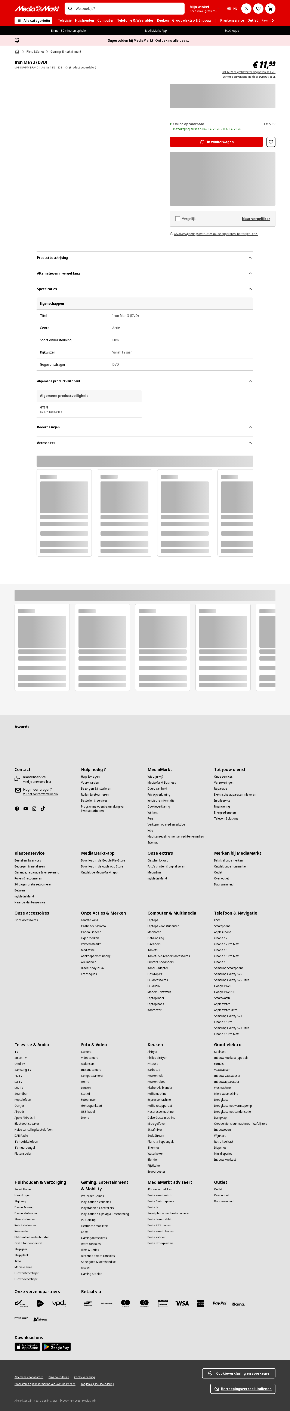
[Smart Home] (23, 1189)
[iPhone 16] (220, 950)
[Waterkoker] (155, 1153)
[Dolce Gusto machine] (161, 1117)
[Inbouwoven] (222, 1129)
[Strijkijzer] (21, 1249)
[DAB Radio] (21, 1135)
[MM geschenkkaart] (163, 1303)
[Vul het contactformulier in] (40, 794)
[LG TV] (18, 1082)
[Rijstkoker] (154, 1165)
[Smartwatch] (222, 998)
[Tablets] (153, 950)
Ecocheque (232, 30)
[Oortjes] (20, 1106)
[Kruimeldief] (22, 1231)
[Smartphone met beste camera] (168, 1213)
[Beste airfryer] (157, 1237)
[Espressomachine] (159, 1100)
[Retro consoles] (91, 1244)
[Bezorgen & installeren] (96, 788)
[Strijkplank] (22, 1255)
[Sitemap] (153, 842)
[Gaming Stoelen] (91, 1274)
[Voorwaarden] (90, 782)
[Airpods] (20, 1111)
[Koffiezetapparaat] (160, 1106)
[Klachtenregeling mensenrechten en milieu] (176, 836)
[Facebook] (19, 808)
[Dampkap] (220, 1117)
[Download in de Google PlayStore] (103, 860)
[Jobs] (150, 830)
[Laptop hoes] (156, 1004)
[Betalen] (20, 890)
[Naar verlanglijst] (258, 8)
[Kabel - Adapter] (158, 968)
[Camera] (86, 1052)
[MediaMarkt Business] (162, 782)
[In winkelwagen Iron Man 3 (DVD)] (216, 142)
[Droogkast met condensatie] (232, 1111)
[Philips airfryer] (157, 1058)
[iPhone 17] (220, 938)
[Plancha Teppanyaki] (161, 1141)
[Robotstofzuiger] (25, 1225)
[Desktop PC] (155, 974)
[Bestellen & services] (94, 800)
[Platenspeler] (23, 1153)
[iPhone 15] (220, 962)
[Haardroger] (22, 1195)
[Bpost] (21, 1303)
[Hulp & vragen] (90, 776)
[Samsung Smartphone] (229, 968)
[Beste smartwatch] (160, 1195)
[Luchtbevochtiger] (26, 1279)
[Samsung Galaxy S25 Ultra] (231, 980)
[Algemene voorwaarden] (29, 1377)
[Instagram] (36, 808)
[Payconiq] (107, 1303)
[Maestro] (125, 1303)
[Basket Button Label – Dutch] (270, 8)
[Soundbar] (21, 1094)
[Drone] (85, 1117)
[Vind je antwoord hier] (37, 782)
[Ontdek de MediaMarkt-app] (99, 872)
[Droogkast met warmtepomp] (233, 1106)
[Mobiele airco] (23, 1267)
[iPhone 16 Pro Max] (226, 956)
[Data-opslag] (156, 938)
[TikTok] (44, 808)
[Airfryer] (152, 1052)
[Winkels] (153, 812)
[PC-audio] (154, 986)
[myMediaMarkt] (24, 896)
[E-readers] (154, 944)
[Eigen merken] (90, 938)
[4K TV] (18, 1076)
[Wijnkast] (220, 1135)
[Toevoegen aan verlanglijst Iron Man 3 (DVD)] (270, 142)
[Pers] (151, 818)
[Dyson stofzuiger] (26, 1213)
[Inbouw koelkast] (225, 1159)
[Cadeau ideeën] (91, 932)
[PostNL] (40, 1303)
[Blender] (153, 1159)
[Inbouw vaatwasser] (227, 1076)
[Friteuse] (153, 1064)
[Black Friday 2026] (92, 968)
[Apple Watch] (222, 1004)
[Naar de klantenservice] (30, 902)
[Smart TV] (21, 1058)
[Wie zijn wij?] (156, 776)
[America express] (201, 1303)
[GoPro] (85, 1082)
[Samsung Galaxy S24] (228, 1016)
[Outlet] (218, 872)
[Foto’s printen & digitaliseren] (166, 866)
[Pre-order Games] (92, 1196)
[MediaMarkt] (37, 9)
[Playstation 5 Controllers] (97, 1208)
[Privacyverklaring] (159, 794)
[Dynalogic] (21, 1318)
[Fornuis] (219, 1064)
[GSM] (217, 920)
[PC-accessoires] (158, 980)
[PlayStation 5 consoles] (96, 1202)
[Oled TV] (20, 1064)
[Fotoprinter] (88, 1100)
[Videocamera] (89, 1058)
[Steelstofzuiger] (25, 1219)
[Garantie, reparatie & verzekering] (37, 872)
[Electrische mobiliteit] (94, 1226)
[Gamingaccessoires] (94, 1238)
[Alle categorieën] (33, 20)
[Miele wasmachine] (226, 1094)
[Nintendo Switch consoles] (98, 1256)
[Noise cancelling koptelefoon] (34, 1129)
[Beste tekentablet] (160, 1219)
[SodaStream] (156, 1135)
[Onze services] (223, 776)
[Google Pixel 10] (224, 992)
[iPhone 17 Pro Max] (226, 944)
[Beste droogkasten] (160, 1243)
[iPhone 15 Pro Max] (226, 1034)
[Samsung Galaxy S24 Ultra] (231, 1028)
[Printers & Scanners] (161, 962)
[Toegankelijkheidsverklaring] (97, 1384)
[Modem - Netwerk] (159, 992)
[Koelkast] (220, 1052)
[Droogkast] (221, 1100)
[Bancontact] (88, 1303)
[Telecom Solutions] (226, 818)
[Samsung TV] (23, 1070)
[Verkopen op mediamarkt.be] (166, 824)
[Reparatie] (220, 788)
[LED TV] (19, 1088)
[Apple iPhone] (222, 932)
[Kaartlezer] (154, 1010)
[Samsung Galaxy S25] (228, 974)
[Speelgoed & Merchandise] (98, 1262)
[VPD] (59, 1303)
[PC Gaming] (88, 1220)
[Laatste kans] (89, 920)
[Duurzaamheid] (157, 788)
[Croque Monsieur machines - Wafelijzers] (240, 1123)
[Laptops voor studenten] (163, 926)
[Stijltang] (20, 1201)
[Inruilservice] (222, 800)
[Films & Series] (90, 1250)
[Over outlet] (221, 878)
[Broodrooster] (156, 1171)
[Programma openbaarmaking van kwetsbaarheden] (111, 808)
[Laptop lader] (156, 998)
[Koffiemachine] (157, 1094)
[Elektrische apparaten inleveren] (235, 794)
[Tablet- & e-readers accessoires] (169, 956)
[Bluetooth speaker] (27, 1123)
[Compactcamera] (92, 1076)
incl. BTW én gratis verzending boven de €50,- (248, 72)
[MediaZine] (154, 872)
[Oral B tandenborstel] (28, 1243)
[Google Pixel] (222, 986)
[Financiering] (222, 806)
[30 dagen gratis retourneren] (33, 884)
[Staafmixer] (155, 1129)
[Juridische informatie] (161, 800)
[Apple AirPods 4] (25, 1117)
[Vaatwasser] (222, 1070)
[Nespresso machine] (161, 1111)
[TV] (16, 1052)
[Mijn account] (246, 8)
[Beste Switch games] (161, 1201)
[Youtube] (27, 808)
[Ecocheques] (89, 974)
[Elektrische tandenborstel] (32, 1237)
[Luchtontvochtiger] (26, 1273)
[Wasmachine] (222, 1088)
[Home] (18, 51)
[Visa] (182, 1303)
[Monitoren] (154, 932)
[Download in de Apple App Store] (102, 866)
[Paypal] (219, 1303)
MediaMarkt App (156, 30)
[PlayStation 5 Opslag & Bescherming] (105, 1214)
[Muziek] (85, 1268)
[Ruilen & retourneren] (95, 794)
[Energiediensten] (225, 812)
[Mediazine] (88, 950)
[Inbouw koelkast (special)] (231, 1058)
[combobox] (128, 9)
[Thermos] (154, 1147)
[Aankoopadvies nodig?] (96, 956)
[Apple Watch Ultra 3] (227, 1010)
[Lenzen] (86, 1088)
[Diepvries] (220, 1147)
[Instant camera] (91, 1070)
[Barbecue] (154, 1070)
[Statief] (85, 1094)
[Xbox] (84, 1232)
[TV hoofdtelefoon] (26, 1141)
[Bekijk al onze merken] (228, 860)
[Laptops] (153, 920)
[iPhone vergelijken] (160, 1189)
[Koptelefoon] (23, 1100)
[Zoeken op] (70, 8)
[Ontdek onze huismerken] (230, 866)
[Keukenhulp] (155, 1076)
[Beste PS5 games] (159, 1225)
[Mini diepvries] (223, 1153)
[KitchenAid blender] (160, 1088)
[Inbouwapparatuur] (226, 1082)
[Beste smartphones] (161, 1231)
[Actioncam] (88, 1064)
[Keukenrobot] (156, 1082)
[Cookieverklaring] (159, 806)
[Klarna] (238, 1304)
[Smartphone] (222, 926)
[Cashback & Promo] (93, 926)
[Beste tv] (153, 1207)
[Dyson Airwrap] (24, 1207)
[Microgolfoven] (157, 1123)
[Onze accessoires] (26, 920)
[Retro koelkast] (223, 1141)
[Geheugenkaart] (91, 1106)
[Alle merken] (88, 962)
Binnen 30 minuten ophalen (69, 30)
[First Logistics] (40, 1319)
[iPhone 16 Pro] (223, 1022)
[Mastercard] (144, 1303)
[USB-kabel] (88, 1111)
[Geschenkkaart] (158, 860)
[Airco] (18, 1261)
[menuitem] (64, 20)
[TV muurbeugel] (25, 1147)
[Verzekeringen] (224, 782)
